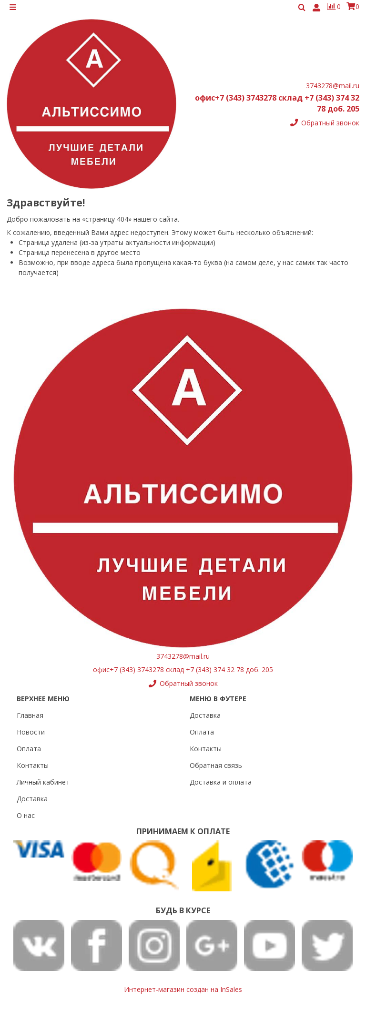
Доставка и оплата (221, 781)
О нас (26, 815)
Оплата (29, 748)
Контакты (33, 765)
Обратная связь (216, 765)
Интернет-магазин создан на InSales (183, 989)
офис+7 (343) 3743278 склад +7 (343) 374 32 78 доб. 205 (183, 669)
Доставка (32, 798)
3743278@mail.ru (332, 89)
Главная (30, 715)
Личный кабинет (43, 781)
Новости (31, 731)
